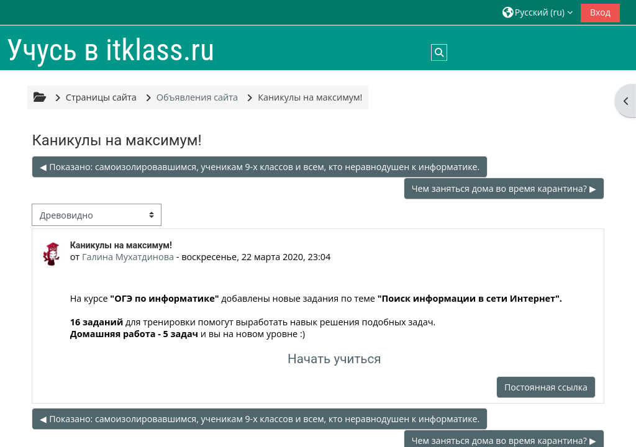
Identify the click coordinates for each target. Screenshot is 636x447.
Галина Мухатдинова (128, 257)
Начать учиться (334, 358)
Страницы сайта (101, 97)
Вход (600, 12)
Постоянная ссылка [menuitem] (546, 387)
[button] (538, 12)
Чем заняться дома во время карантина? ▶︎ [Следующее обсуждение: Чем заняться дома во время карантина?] (504, 188)
